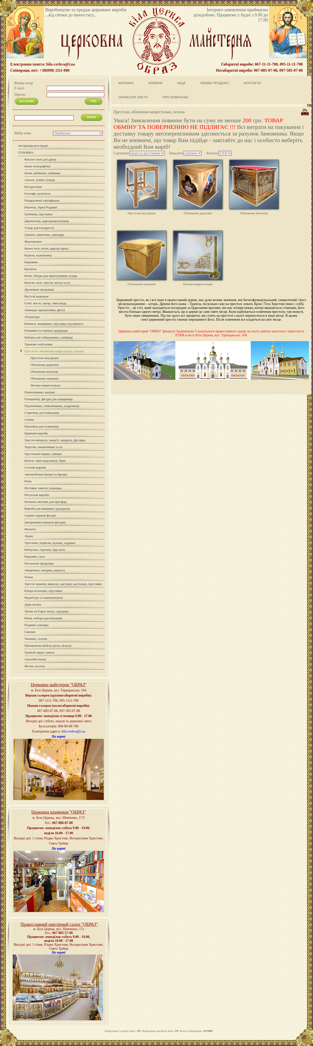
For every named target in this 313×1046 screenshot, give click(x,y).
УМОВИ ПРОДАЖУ (214, 83)
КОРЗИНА (126, 83)
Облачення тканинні (142, 284)
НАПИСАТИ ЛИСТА (133, 97)
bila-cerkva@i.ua (73, 731)
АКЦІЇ (181, 83)
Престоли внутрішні (141, 213)
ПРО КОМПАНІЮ (175, 97)
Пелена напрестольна (197, 284)
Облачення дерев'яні (198, 213)
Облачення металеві (254, 213)
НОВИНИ (155, 83)
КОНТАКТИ (252, 83)
